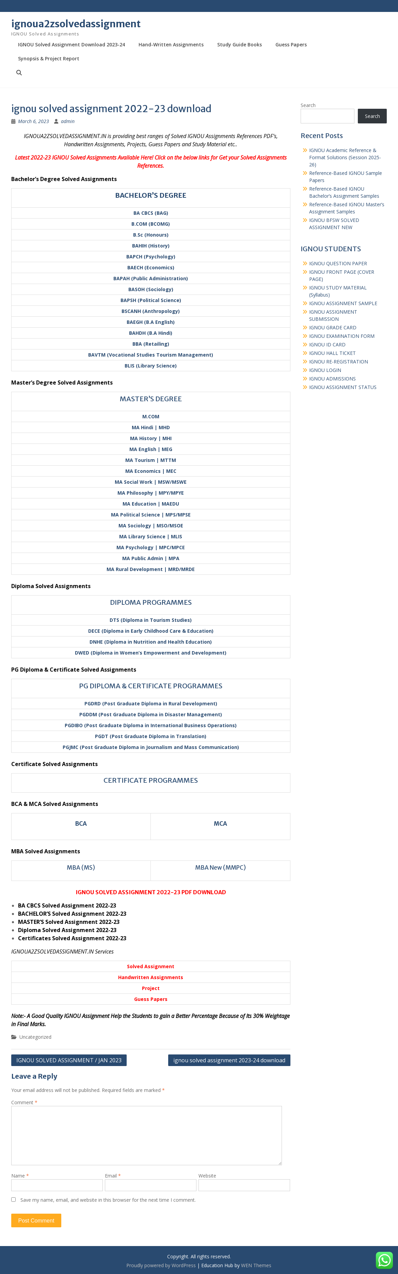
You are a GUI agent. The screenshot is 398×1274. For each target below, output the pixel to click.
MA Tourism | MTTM (150, 460)
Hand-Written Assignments (171, 44)
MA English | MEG (150, 449)
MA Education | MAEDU (151, 503)
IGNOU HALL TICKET (332, 353)
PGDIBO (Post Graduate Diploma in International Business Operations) (151, 725)
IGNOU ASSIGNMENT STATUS (343, 387)
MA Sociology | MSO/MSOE (150, 525)
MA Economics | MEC (150, 471)
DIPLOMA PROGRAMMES (151, 602)
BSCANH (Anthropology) (151, 311)
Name (20, 1175)
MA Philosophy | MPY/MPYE (150, 493)
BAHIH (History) (151, 245)
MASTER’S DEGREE (151, 398)
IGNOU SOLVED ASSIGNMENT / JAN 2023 (69, 1060)
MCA (220, 823)
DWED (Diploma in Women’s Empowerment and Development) (150, 652)
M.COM (150, 416)
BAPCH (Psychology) (150, 256)
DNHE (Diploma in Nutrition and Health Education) (151, 642)
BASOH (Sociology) (150, 289)
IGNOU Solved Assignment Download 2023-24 (71, 44)
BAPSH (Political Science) (151, 300)
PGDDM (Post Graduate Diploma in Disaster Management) (150, 714)
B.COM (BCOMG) (150, 224)
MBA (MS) (81, 867)
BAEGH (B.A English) (151, 322)
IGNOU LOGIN (325, 370)
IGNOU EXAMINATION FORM (342, 336)
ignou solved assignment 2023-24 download (229, 1060)
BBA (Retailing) (150, 344)
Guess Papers (291, 44)
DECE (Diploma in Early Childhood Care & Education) (150, 631)
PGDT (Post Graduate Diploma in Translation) (150, 736)
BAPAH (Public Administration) (150, 278)
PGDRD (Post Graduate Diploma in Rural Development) (150, 703)
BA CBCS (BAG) (150, 213)
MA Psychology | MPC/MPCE (150, 547)
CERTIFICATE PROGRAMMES (151, 780)
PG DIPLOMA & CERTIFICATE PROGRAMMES (150, 685)
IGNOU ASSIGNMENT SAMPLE (343, 303)
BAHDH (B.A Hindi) (150, 333)
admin (68, 121)
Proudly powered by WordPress (161, 1265)
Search (308, 105)
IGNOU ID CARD (327, 344)
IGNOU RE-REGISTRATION (338, 361)
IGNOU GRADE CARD (332, 327)
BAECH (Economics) (150, 267)
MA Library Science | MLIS (150, 536)
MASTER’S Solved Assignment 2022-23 (69, 922)
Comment (24, 1102)
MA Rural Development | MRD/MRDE (151, 569)
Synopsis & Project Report (48, 58)
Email (113, 1175)
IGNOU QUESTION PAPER (338, 263)
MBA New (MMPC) (220, 867)
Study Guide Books (239, 44)
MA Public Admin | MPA (150, 558)
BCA (81, 823)
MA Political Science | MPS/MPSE (151, 514)
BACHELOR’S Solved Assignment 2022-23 (72, 913)
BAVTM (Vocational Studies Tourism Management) (150, 354)
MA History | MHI (151, 438)
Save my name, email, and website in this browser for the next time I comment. (108, 1200)
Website (207, 1175)
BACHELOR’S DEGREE (150, 195)
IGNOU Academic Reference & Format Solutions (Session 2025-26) (345, 157)
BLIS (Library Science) (151, 365)
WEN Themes (256, 1265)
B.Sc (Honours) (151, 234)
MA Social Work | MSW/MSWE (151, 482)
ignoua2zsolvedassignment (76, 24)
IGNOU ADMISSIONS (332, 378)
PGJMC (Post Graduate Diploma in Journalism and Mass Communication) (151, 747)
